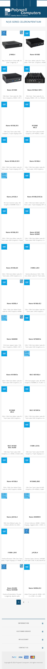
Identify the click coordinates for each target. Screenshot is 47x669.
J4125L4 (35, 552)
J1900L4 (12, 54)
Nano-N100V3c (12, 375)
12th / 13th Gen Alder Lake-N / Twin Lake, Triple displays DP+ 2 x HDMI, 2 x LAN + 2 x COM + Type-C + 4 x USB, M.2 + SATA (35, 205)
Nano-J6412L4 (12, 517)
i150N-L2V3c (35, 446)
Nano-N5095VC (35, 517)
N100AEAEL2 (12, 411)
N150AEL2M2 (35, 481)
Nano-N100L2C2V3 (12, 161)
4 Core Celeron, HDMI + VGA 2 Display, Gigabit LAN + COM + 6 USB (35, 525)
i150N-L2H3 (12, 552)
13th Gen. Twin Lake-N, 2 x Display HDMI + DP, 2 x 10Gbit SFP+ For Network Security (35, 98)
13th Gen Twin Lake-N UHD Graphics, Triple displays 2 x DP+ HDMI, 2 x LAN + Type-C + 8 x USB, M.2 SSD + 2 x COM (34, 454)
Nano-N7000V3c (35, 339)
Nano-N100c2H (12, 268)
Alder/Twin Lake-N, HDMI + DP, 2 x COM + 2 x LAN (35, 595)
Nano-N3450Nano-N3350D (12, 589)
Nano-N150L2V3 (12, 126)
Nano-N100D (35, 54)
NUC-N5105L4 (35, 375)
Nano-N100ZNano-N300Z (35, 233)
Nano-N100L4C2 (35, 303)
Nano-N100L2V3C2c (34, 197)
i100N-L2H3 (34, 268)
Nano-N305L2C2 (35, 588)
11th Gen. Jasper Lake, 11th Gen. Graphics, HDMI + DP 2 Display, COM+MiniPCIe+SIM (12, 347)
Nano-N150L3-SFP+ (34, 90)
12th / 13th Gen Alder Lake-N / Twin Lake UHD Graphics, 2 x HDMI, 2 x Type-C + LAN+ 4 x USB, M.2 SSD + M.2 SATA (12, 383)
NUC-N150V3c (35, 410)
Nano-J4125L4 (12, 197)
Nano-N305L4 (12, 303)
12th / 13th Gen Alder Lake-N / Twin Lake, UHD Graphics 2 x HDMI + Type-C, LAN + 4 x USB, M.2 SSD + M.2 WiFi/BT (12, 276)
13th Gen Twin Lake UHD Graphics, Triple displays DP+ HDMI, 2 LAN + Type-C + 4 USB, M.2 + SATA (12, 134)
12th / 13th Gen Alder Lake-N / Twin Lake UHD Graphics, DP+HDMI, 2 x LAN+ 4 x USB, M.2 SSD (12, 419)
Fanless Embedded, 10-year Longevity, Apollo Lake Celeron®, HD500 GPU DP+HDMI (12, 597)
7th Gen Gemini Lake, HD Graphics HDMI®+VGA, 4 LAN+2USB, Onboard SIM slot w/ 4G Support (12, 205)
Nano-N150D (12, 90)
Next (28, 602)
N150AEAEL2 (35, 126)
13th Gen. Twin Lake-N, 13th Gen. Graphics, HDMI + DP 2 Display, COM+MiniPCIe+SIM (12, 98)
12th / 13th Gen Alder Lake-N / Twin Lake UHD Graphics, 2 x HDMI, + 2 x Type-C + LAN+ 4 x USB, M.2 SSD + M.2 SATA (35, 348)
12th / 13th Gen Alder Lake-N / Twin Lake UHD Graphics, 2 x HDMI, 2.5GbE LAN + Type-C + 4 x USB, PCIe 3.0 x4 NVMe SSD (34, 241)
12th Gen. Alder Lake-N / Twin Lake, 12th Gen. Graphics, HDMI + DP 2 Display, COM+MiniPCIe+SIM (34, 63)
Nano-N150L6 (12, 481)
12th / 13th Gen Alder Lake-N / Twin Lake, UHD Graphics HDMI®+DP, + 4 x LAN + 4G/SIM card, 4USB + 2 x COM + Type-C (34, 312)
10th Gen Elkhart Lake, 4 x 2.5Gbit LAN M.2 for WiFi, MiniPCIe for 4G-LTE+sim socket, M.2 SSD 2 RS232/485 (12, 526)
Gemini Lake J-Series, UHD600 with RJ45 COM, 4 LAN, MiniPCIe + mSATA (34, 560)
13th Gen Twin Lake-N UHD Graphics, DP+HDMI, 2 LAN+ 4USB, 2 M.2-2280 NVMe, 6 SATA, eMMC (34, 490)
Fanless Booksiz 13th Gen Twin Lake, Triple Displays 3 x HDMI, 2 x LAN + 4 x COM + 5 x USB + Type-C (12, 561)
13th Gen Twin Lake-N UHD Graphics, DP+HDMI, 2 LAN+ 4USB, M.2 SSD (35, 133)
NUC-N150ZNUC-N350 (12, 447)
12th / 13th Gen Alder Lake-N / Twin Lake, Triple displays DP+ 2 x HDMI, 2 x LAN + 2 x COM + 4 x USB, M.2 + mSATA (12, 170)
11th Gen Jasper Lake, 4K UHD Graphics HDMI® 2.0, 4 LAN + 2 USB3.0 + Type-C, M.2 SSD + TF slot (35, 383)
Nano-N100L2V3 (12, 232)
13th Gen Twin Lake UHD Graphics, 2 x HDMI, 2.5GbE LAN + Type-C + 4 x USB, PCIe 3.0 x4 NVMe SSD (12, 454)
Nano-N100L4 (35, 161)
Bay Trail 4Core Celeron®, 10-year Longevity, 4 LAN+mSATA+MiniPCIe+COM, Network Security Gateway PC (12, 63)
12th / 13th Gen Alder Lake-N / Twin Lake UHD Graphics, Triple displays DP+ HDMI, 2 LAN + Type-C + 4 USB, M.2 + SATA (12, 241)
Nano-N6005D (12, 339)
